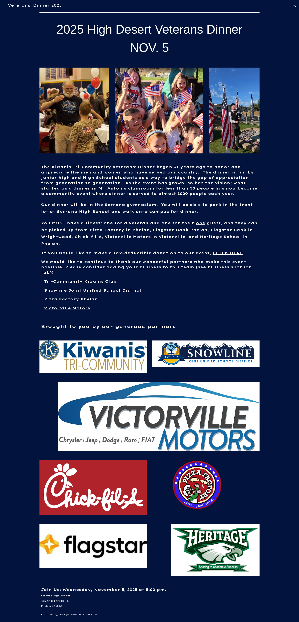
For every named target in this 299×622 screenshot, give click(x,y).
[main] (149, 38)
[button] (294, 5)
